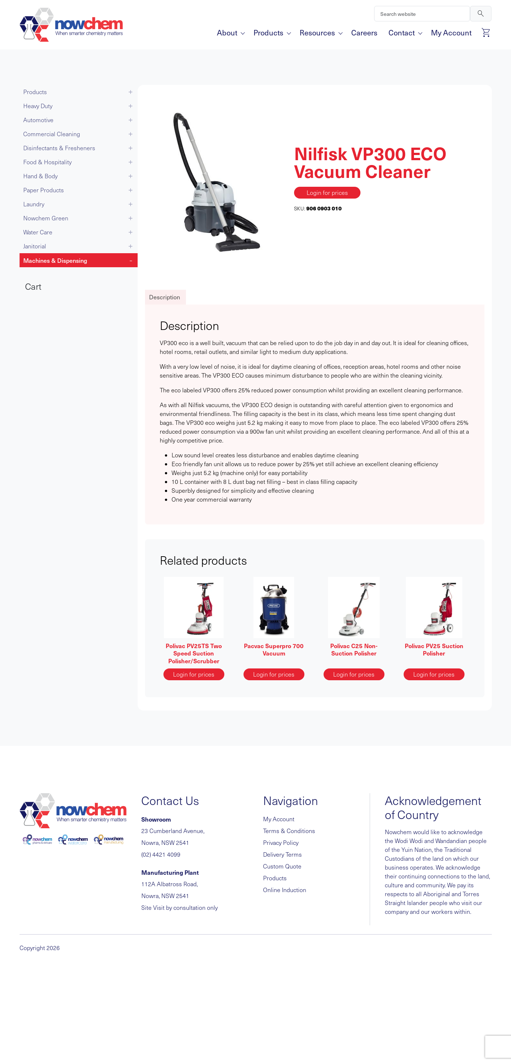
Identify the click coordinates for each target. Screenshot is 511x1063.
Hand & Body (40, 176)
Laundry (33, 204)
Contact (404, 32)
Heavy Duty (37, 106)
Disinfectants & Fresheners (59, 148)
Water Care (37, 232)
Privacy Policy (280, 842)
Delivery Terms (282, 854)
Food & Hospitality (47, 162)
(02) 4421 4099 (160, 854)
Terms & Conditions (289, 831)
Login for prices (327, 192)
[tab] (164, 297)
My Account (451, 32)
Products (271, 32)
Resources (320, 32)
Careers (364, 32)
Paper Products (43, 190)
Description (164, 297)
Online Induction (284, 890)
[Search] (422, 13)
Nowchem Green (45, 218)
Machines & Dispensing (55, 260)
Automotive (38, 120)
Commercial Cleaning (51, 134)
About (229, 32)
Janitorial (34, 246)
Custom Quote (282, 866)
